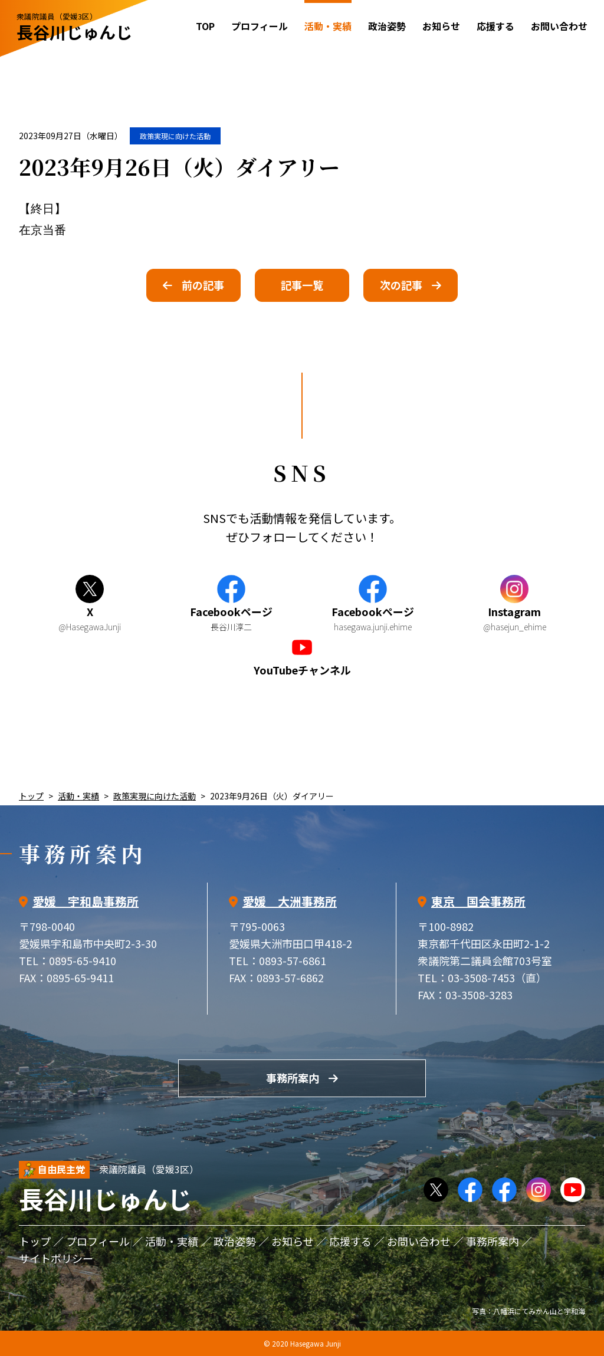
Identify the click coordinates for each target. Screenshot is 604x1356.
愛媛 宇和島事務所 (85, 901)
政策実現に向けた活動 (175, 136)
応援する (495, 26)
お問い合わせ (559, 26)
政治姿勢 (387, 26)
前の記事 (203, 284)
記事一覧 (302, 284)
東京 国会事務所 (478, 901)
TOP (205, 26)
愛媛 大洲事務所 (289, 901)
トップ (31, 796)
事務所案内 (292, 1077)
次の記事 (401, 284)
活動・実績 (78, 796)
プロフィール (259, 26)
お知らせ (441, 26)
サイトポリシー (56, 1258)
